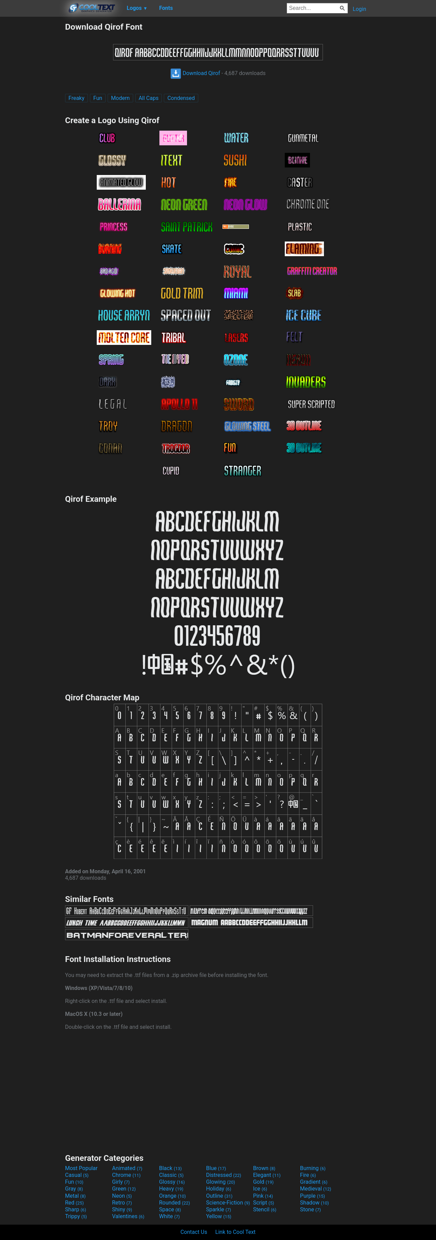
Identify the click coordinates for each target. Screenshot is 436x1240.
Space (170, 1209)
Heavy (171, 1188)
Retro (122, 1202)
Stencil (264, 1209)
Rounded (174, 1202)
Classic (171, 1175)
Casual (77, 1175)
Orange (172, 1196)
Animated (127, 1168)
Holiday (218, 1188)
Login (359, 9)
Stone (310, 1209)
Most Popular (81, 1168)
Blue (216, 1168)
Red (74, 1202)
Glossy (172, 1182)
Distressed (223, 1175)
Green (124, 1188)
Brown (264, 1168)
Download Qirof (195, 73)
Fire (308, 1175)
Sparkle (218, 1209)
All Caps (149, 98)
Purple (312, 1196)
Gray (74, 1188)
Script (263, 1202)
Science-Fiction (228, 1202)
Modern (120, 98)
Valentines (128, 1216)
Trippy (76, 1216)
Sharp (75, 1209)
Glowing (220, 1182)
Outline (219, 1196)
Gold (263, 1182)
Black (170, 1168)
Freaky (76, 98)
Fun (97, 98)
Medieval (315, 1188)
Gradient (313, 1182)
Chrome (126, 1175)
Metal (75, 1196)
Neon (122, 1196)
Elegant (267, 1175)
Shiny (122, 1209)
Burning (313, 1168)
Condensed (180, 98)
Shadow (314, 1202)
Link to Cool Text (235, 1232)
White (169, 1216)
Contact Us (194, 1232)
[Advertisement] (32, 124)
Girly (121, 1182)
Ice (260, 1188)
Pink (263, 1196)
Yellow (218, 1216)
